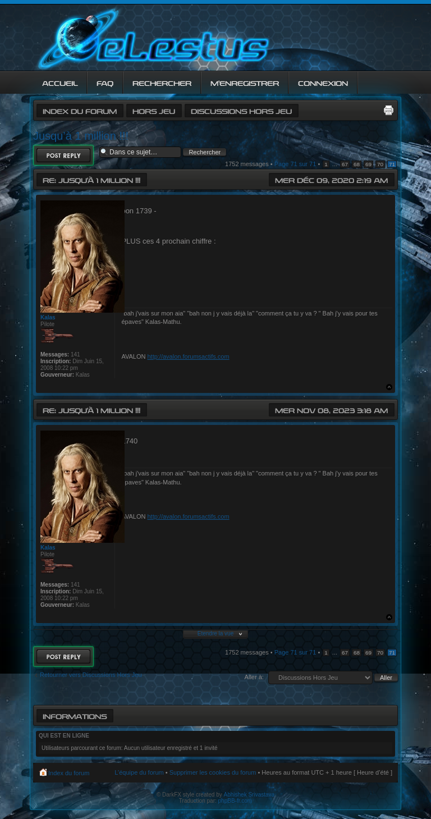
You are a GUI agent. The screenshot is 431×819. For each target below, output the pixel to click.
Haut (389, 387)
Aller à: (254, 677)
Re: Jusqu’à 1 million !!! (91, 179)
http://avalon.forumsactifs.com (188, 356)
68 (357, 164)
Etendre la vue (216, 633)
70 (380, 164)
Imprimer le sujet (388, 110)
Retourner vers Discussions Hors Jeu (91, 674)
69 (368, 164)
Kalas (48, 317)
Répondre (63, 155)
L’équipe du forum (138, 772)
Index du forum (80, 110)
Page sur (295, 164)
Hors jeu (153, 110)
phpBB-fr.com (235, 801)
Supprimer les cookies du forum (212, 772)
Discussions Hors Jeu (241, 110)
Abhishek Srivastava (249, 794)
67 (345, 164)
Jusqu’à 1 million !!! (81, 136)
